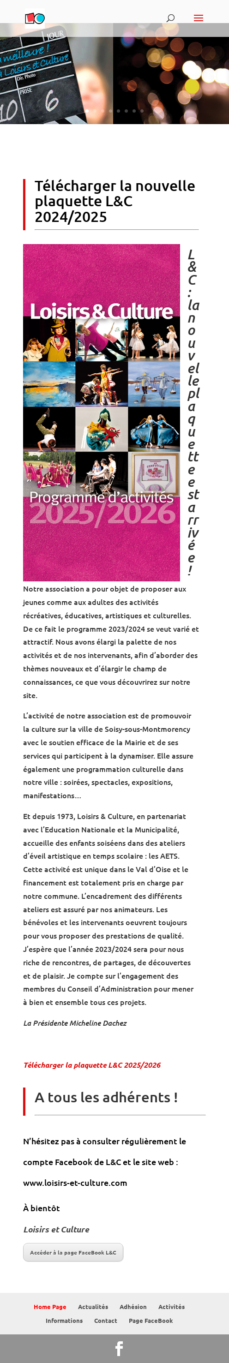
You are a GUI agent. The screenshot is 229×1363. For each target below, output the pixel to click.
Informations (64, 1320)
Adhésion (133, 1306)
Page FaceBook (151, 1320)
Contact (105, 1320)
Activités (171, 1306)
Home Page (50, 1306)
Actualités (93, 1306)
